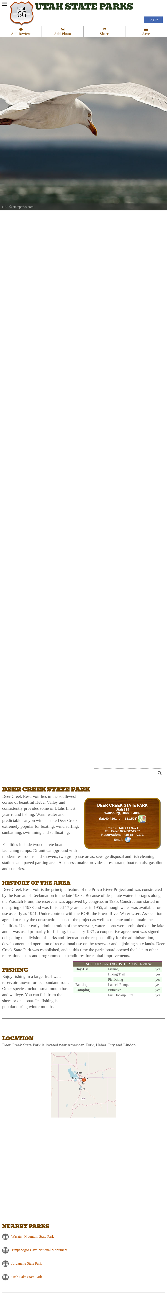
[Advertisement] (51, 757)
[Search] (127, 773)
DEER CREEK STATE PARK (122, 805)
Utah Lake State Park (26, 1277)
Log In (153, 20)
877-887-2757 (130, 831)
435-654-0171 (128, 827)
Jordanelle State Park (26, 1263)
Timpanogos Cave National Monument (39, 1250)
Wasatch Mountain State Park (32, 1236)
